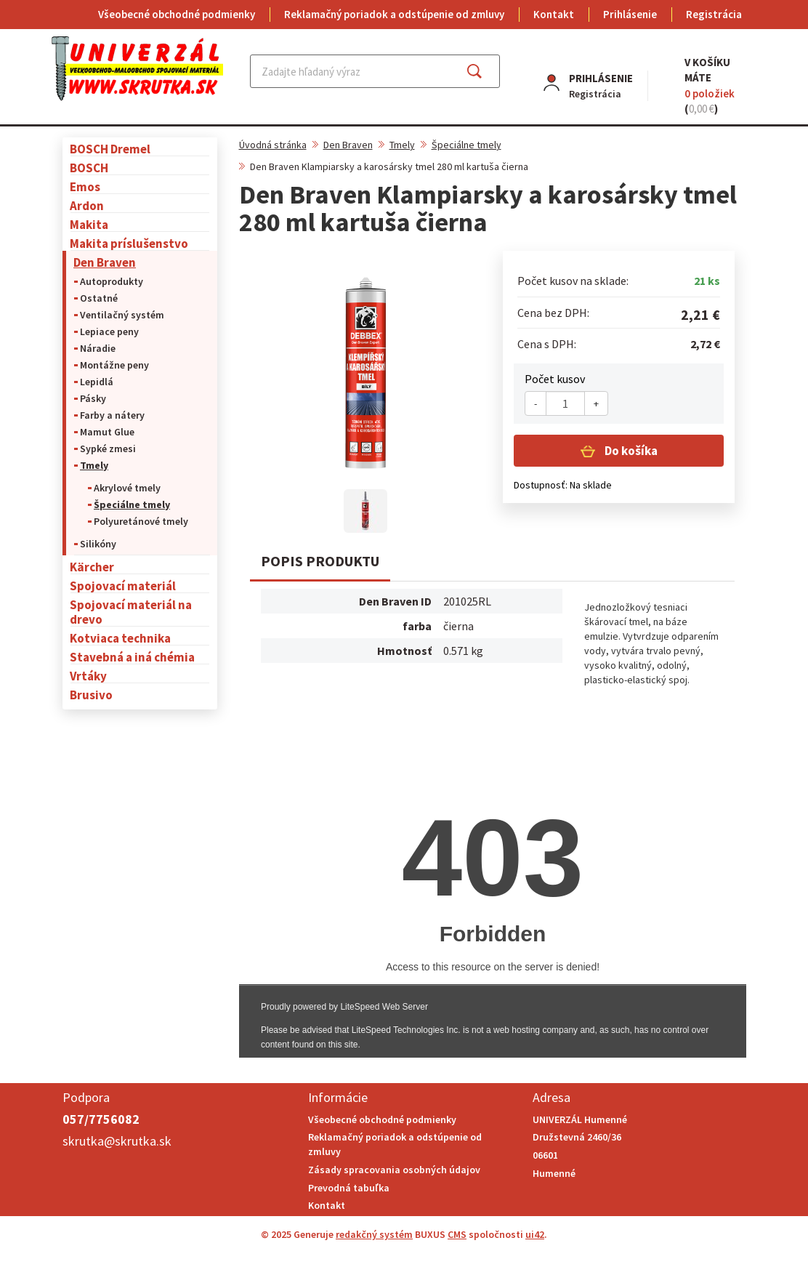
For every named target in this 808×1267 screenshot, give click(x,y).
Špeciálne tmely (132, 504)
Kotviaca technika (120, 637)
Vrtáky (88, 675)
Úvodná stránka (273, 144)
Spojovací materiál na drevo (131, 612)
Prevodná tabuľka (348, 1187)
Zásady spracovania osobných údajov (394, 1169)
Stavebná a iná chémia (132, 656)
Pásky (93, 398)
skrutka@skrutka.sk (116, 1141)
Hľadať (487, 71)
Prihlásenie (630, 14)
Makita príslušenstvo (129, 243)
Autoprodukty (111, 281)
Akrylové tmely (127, 488)
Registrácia (714, 14)
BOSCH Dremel (110, 148)
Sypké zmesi (108, 448)
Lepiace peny (109, 331)
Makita (89, 224)
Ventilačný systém (122, 315)
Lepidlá (96, 381)
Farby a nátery (112, 415)
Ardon (87, 205)
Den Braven (104, 262)
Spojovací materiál (123, 585)
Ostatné (99, 298)
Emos (85, 186)
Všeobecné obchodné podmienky (176, 14)
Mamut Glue (107, 432)
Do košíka (630, 451)
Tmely (94, 465)
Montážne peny (114, 365)
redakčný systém (374, 1234)
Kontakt (553, 14)
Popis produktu (320, 561)
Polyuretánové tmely (141, 521)
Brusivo (91, 694)
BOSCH (89, 167)
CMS (457, 1234)
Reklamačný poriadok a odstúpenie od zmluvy (394, 14)
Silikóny (98, 544)
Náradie (98, 348)
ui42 (534, 1234)
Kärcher (92, 566)
